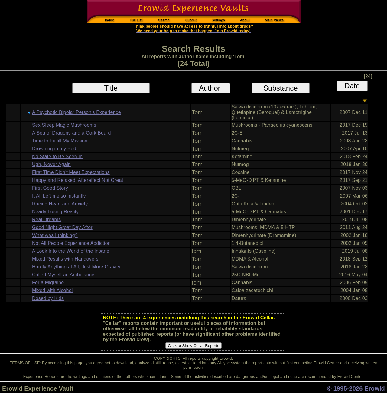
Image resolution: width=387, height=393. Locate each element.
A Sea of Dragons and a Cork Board (71, 132)
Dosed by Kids (48, 298)
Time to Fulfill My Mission (59, 140)
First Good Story (50, 188)
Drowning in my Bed (54, 148)
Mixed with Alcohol (52, 290)
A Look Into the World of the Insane (70, 251)
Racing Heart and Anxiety (60, 203)
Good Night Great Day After (62, 227)
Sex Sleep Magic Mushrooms (64, 125)
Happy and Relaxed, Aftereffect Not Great (77, 180)
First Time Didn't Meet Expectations (71, 172)
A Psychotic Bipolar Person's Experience (76, 112)
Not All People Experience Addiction (71, 243)
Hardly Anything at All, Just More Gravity (76, 266)
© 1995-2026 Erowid (356, 388)
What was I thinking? (55, 235)
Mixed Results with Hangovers (65, 258)
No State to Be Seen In (57, 156)
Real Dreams (46, 219)
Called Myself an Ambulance (63, 274)
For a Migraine (48, 282)
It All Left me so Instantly (59, 195)
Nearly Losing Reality (55, 211)
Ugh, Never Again (51, 164)
